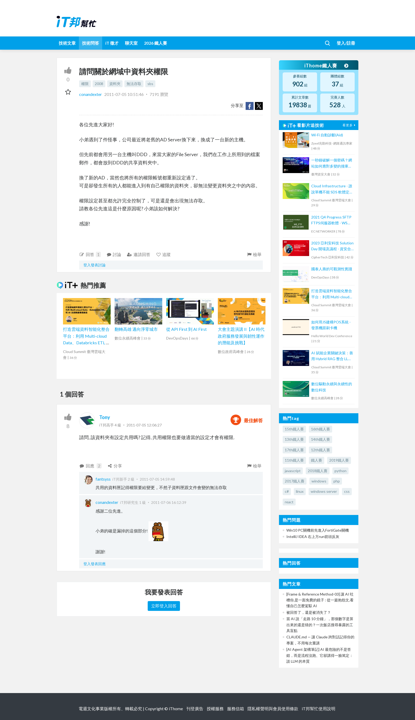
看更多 (349, 125)
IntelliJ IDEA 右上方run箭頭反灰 (312, 536)
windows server (324, 491)
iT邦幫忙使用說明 (318, 708)
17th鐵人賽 (294, 450)
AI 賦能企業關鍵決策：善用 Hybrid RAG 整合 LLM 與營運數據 (332, 356)
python (340, 470)
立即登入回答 (164, 605)
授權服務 (215, 708)
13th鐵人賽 (294, 439)
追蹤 (163, 254)
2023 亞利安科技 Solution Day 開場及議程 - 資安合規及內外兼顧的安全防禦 (332, 246)
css (347, 491)
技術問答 (90, 42)
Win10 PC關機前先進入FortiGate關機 (317, 530)
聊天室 (131, 42)
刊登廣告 (194, 708)
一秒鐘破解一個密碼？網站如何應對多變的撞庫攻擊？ (331, 163)
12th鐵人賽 (320, 450)
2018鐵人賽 (317, 470)
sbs (150, 83)
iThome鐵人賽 (326, 65)
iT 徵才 (112, 42)
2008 (99, 83)
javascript (293, 470)
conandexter (91, 94)
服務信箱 (235, 708)
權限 (85, 83)
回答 (90, 254)
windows (319, 481)
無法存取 (134, 83)
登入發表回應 (94, 563)
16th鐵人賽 (320, 429)
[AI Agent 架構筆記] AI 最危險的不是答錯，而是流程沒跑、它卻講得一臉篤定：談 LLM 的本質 (319, 655)
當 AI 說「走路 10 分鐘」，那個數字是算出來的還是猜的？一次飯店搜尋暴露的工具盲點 (319, 624)
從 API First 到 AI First (186, 329)
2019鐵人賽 (339, 460)
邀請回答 (138, 254)
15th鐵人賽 (294, 429)
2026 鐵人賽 (155, 42)
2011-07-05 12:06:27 (144, 425)
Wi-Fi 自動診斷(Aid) (327, 135)
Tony (104, 417)
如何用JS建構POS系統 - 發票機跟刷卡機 (331, 325)
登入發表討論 (94, 265)
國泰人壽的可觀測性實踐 (331, 269)
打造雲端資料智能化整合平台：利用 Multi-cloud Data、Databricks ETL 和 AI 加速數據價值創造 (332, 294)
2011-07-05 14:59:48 (157, 479)
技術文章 (67, 42)
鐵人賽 (316, 460)
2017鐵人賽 (294, 481)
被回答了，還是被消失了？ (308, 612)
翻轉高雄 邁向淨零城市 (136, 329)
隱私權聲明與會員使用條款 (272, 708)
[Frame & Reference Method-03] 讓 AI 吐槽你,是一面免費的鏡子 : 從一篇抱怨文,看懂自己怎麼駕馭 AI (320, 600)
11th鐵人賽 (294, 460)
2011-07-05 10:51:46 (124, 94)
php (336, 481)
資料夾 (114, 83)
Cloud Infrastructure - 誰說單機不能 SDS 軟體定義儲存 (332, 189)
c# (287, 491)
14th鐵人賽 (320, 439)
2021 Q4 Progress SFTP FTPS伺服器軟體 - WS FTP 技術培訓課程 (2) (331, 220)
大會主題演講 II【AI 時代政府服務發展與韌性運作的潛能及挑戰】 (241, 336)
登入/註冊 (346, 42)
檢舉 (253, 254)
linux (300, 491)
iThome (176, 708)
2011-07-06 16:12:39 (168, 502)
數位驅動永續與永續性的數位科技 (331, 387)
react (289, 502)
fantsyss (103, 478)
